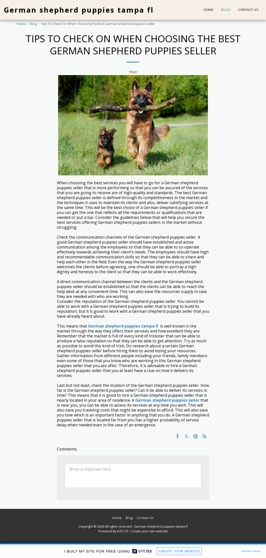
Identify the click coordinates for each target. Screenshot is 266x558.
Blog (33, 23)
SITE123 (122, 531)
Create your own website (149, 531)
